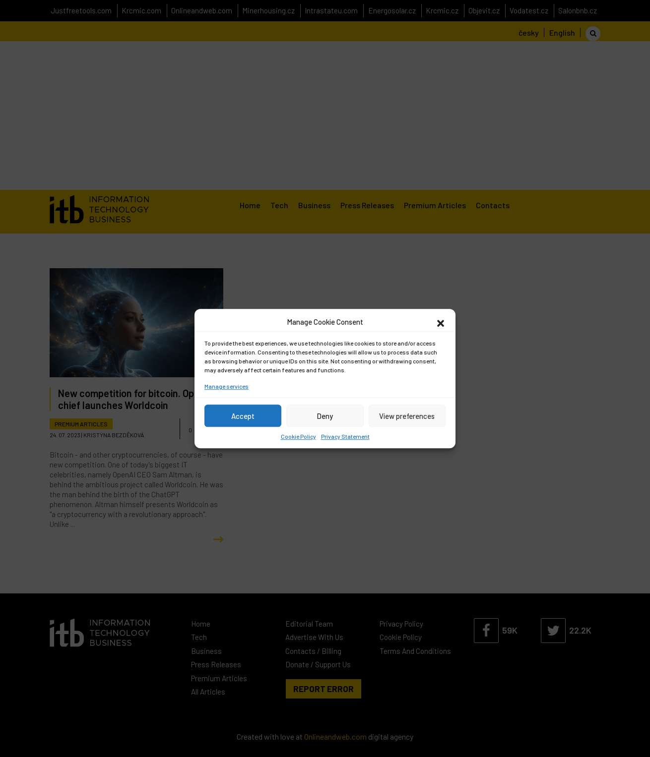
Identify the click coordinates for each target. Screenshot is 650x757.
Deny (325, 415)
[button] (441, 322)
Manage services (226, 386)
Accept (243, 415)
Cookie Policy (298, 436)
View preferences (407, 415)
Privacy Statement (345, 436)
